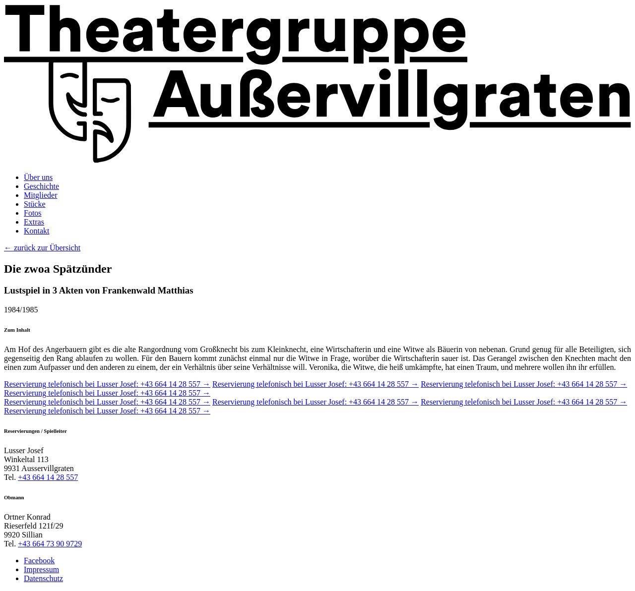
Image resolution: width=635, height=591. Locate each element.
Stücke (35, 204)
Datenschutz (43, 578)
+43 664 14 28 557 (48, 477)
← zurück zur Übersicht (42, 247)
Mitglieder (41, 195)
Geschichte (41, 186)
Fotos (33, 213)
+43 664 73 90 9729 (50, 543)
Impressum (41, 569)
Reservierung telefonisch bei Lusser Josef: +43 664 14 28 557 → (107, 384)
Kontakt (37, 231)
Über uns (38, 177)
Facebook (39, 560)
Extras (34, 222)
